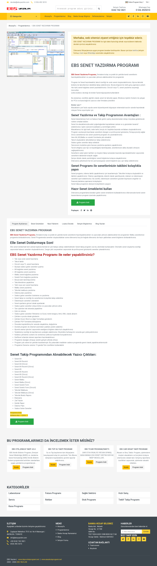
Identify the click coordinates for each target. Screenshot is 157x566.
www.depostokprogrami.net (28, 559)
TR (147, 2)
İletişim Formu (62, 540)
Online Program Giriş (133, 2)
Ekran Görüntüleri (37, 224)
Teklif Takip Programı (129, 499)
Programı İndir (83, 202)
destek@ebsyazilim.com (19, 2)
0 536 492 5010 (40, 2)
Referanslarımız (98, 16)
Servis (12, 499)
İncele (16, 467)
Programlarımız (60, 16)
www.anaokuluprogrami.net (51, 559)
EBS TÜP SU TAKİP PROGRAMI (60, 449)
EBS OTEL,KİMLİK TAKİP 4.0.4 (23, 449)
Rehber (48, 499)
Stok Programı (89, 499)
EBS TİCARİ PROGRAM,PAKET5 (97, 449)
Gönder (146, 532)
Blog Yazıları (100, 224)
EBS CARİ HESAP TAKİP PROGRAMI (133, 449)
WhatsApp (91, 53)
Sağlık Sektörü (89, 493)
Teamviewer (93, 545)
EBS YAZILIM (22, 562)
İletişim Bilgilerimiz (84, 224)
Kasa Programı (16, 506)
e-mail (80, 53)
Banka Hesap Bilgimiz (81, 16)
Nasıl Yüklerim (52, 224)
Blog (69, 16)
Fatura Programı (53, 493)
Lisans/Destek (67, 224)
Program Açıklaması (19, 224)
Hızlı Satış (123, 493)
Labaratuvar (14, 493)
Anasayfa (48, 16)
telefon (135, 50)
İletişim (109, 16)
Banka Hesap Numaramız (66, 533)
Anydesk (92, 548)
